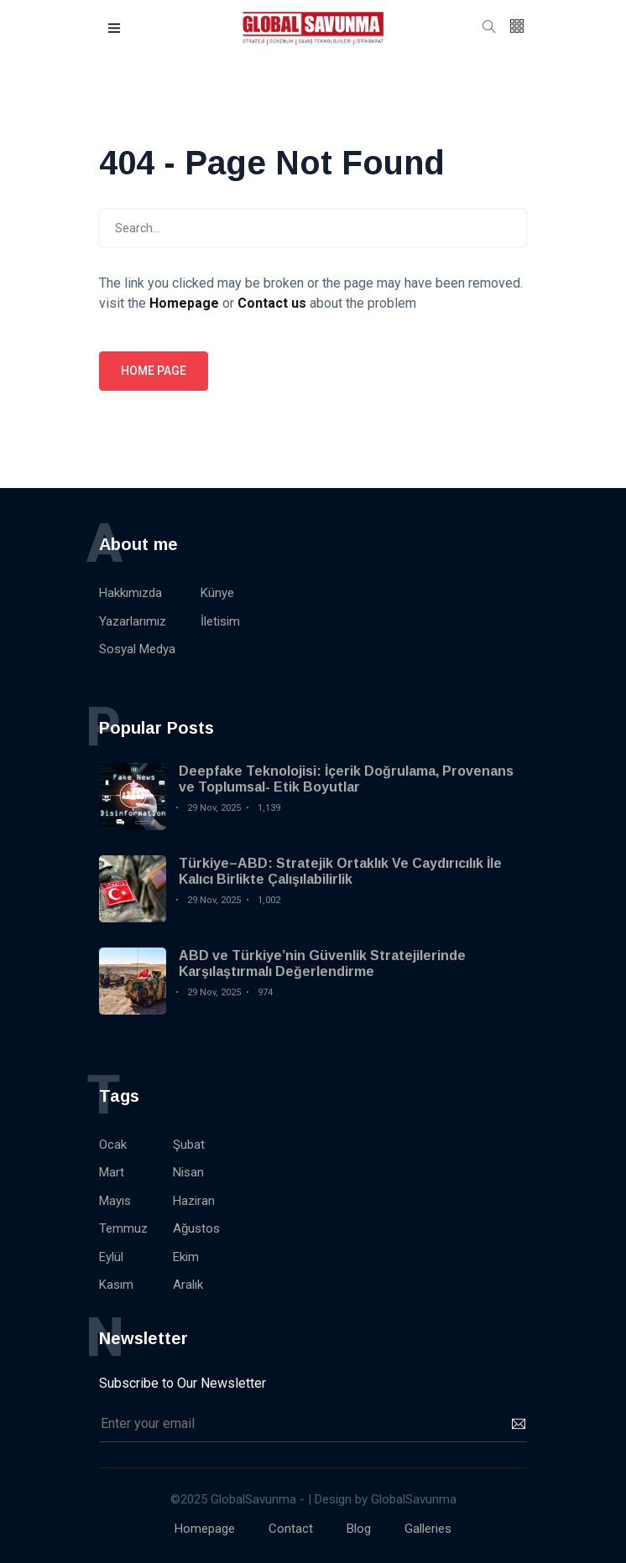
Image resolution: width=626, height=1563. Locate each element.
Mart (111, 1172)
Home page (153, 370)
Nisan (188, 1172)
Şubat (189, 1144)
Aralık (188, 1284)
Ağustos (196, 1228)
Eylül (111, 1256)
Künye (217, 592)
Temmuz (123, 1228)
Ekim (186, 1256)
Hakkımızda (130, 592)
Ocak (113, 1144)
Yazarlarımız (132, 621)
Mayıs (115, 1200)
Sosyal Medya (137, 649)
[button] (115, 29)
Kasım (116, 1284)
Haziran (194, 1200)
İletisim (220, 621)
